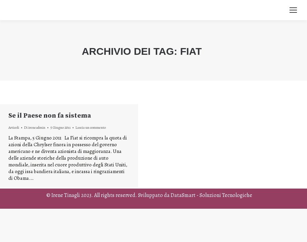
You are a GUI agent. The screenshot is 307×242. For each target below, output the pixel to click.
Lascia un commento (91, 127)
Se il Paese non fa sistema (49, 116)
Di (34, 127)
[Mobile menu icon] (293, 10)
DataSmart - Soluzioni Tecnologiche (211, 195)
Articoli (13, 127)
